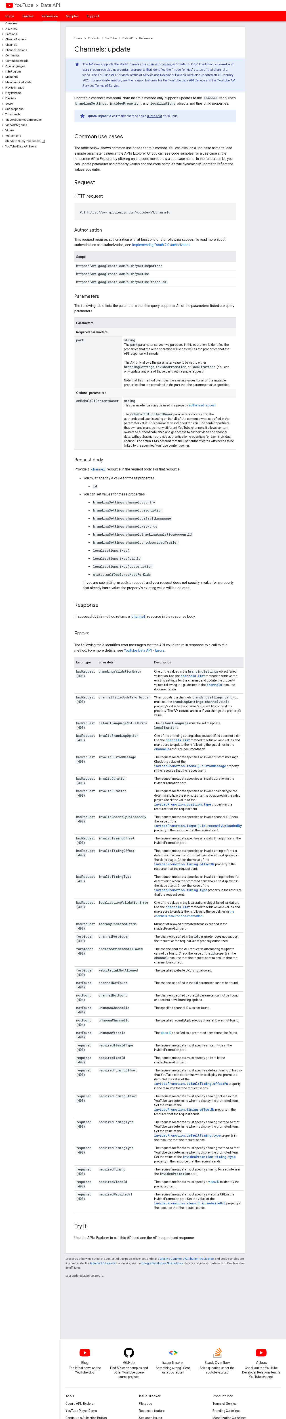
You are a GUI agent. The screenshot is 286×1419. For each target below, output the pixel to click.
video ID (165, 1033)
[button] (29, 28)
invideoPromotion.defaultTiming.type (187, 1135)
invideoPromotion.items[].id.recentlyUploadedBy (198, 826)
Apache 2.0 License (102, 1263)
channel (152, 64)
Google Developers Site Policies (162, 1263)
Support (93, 16)
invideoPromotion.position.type (182, 804)
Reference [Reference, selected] (50, 16)
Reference (145, 38)
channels (214, 685)
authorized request (202, 405)
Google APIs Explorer (80, 1403)
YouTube (24, 5)
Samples (72, 16)
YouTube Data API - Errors (144, 650)
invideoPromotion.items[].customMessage (190, 766)
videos (167, 64)
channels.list (193, 676)
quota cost (154, 116)
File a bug (145, 1403)
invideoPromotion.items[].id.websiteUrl (190, 1203)
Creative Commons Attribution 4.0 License (187, 1258)
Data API (50, 5)
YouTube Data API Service (186, 80)
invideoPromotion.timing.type (180, 890)
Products (94, 38)
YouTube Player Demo (81, 1411)
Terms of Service (224, 1403)
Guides (28, 16)
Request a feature (152, 1411)
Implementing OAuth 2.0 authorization (161, 245)
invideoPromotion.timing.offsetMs (184, 864)
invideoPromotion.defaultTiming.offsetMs (191, 1083)
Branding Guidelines (226, 1411)
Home (9, 16)
